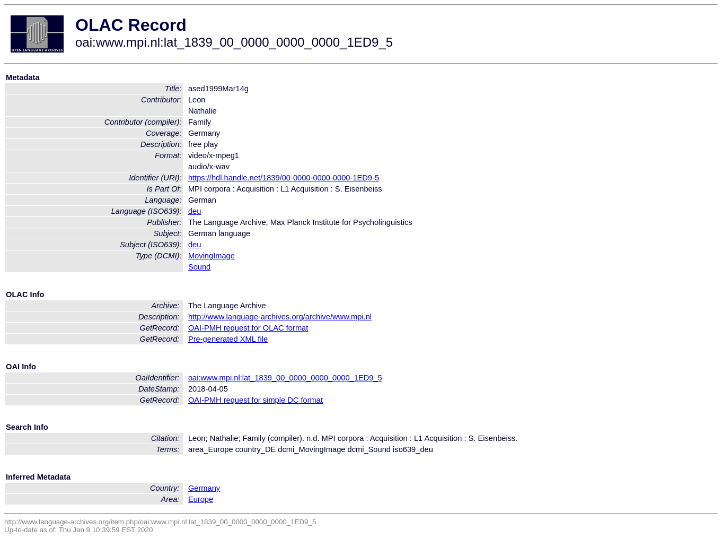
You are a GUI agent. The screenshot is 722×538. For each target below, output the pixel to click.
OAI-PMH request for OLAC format (248, 328)
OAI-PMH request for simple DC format (255, 400)
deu (194, 211)
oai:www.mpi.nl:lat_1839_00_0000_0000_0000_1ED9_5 (285, 378)
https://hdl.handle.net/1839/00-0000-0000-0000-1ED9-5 (283, 177)
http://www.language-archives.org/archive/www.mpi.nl (280, 317)
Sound (199, 267)
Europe (200, 499)
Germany (204, 488)
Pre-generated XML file (228, 339)
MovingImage (211, 255)
